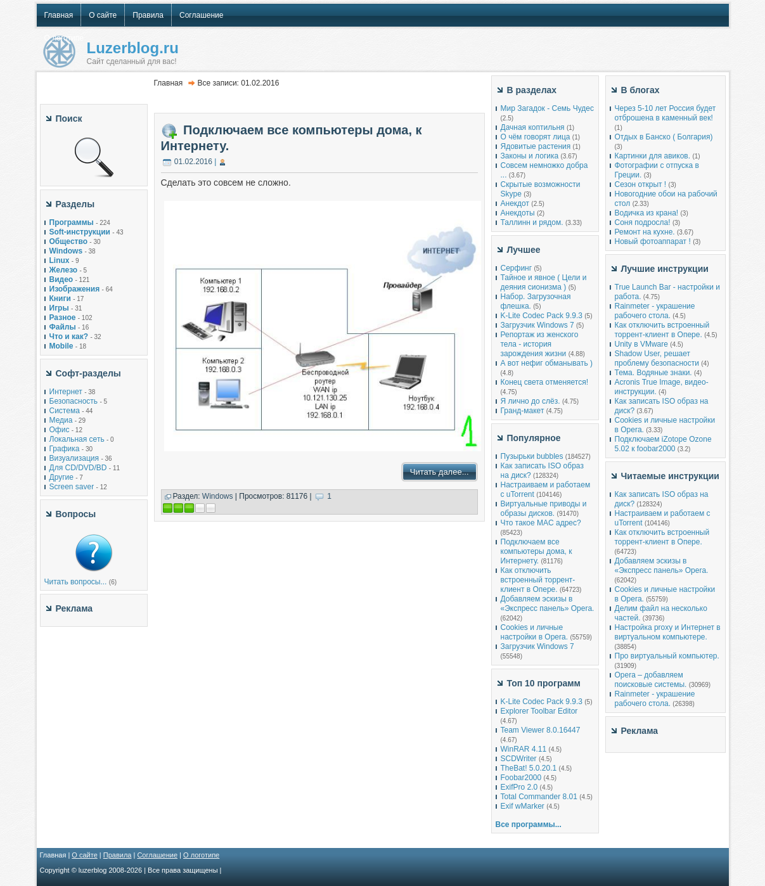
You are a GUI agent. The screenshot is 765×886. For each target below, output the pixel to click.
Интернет (65, 391)
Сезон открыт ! (641, 184)
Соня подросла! (643, 222)
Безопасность (73, 401)
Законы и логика (530, 155)
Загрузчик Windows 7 (537, 325)
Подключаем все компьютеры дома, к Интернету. (536, 551)
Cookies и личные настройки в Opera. (535, 632)
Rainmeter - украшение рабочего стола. (655, 311)
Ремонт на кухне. (645, 232)
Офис (59, 429)
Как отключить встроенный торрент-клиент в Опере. (538, 580)
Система (64, 410)
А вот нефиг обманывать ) (547, 363)
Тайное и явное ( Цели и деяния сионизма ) (544, 282)
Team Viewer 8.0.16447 (541, 730)
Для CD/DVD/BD (78, 467)
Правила (117, 855)
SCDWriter (519, 758)
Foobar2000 (521, 777)
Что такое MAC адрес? (541, 522)
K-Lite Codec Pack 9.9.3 (541, 315)
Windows (217, 496)
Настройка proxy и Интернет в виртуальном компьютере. (668, 632)
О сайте (84, 855)
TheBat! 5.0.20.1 (530, 768)
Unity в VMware (643, 344)
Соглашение (157, 855)
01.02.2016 (193, 161)
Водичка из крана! (647, 213)
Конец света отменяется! (544, 382)
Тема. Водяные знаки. (653, 372)
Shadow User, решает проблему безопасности (657, 358)
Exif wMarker (522, 806)
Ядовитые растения (536, 146)
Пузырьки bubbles (532, 456)
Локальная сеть (77, 439)
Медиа (61, 420)
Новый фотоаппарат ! (653, 241)
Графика (64, 448)
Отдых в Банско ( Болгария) (664, 136)
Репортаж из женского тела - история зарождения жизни (540, 344)
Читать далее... (439, 472)
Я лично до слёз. (530, 401)
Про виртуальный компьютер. (667, 656)
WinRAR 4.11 (524, 749)
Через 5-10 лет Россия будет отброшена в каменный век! (665, 113)
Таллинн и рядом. (532, 222)
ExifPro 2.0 (519, 787)
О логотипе (201, 855)
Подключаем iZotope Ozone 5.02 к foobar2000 (663, 444)
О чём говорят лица (535, 136)
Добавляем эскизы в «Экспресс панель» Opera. (548, 603)
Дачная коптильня (533, 127)
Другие (61, 477)
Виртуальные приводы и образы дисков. (544, 508)
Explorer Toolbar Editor (539, 711)
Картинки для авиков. (653, 155)
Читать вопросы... (75, 581)
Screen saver (71, 486)
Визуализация (74, 458)
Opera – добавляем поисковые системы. (651, 680)
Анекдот (515, 203)
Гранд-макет (522, 410)
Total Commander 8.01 (539, 796)
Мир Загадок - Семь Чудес (547, 108)
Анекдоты (518, 213)
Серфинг (516, 268)
